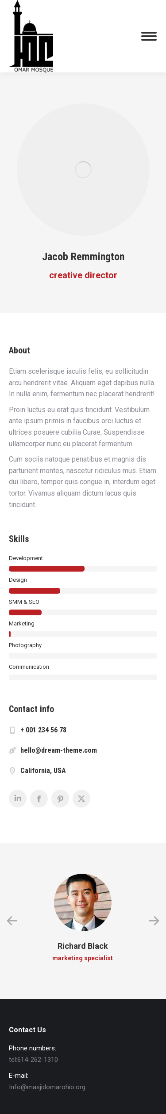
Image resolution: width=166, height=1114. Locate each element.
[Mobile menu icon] (149, 36)
